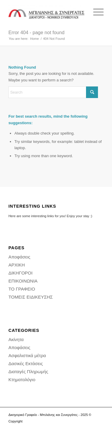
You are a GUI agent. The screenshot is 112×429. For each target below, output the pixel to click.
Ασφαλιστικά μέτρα (27, 355)
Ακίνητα (16, 339)
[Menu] (95, 12)
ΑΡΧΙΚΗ (16, 264)
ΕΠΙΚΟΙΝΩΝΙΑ (22, 280)
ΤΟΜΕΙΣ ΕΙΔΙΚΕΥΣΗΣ (30, 296)
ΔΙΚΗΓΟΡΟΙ (20, 272)
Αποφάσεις (19, 256)
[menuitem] (95, 12)
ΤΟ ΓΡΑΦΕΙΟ (21, 288)
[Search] (53, 92)
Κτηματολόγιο (21, 379)
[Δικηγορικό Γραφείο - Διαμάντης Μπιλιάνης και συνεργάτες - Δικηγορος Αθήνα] (46, 12)
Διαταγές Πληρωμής (28, 371)
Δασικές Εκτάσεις (25, 363)
